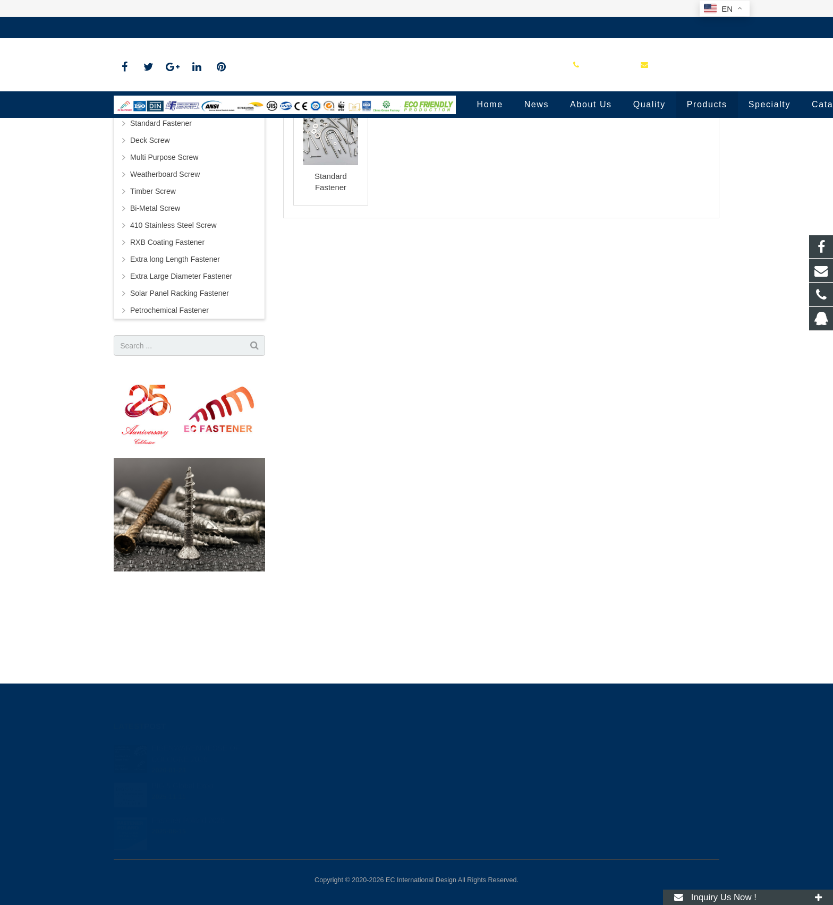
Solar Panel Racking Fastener (179, 379)
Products (399, 148)
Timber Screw (153, 277)
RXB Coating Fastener (167, 328)
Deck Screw (150, 226)
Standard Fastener (416, 129)
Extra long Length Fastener (175, 345)
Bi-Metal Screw (155, 294)
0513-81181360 (148, 27)
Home (363, 148)
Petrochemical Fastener (169, 396)
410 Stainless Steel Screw (173, 311)
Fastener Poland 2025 (188, 809)
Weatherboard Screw (165, 260)
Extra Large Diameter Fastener (181, 362)
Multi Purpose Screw (164, 243)
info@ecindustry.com (225, 27)
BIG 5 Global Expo (182, 774)
